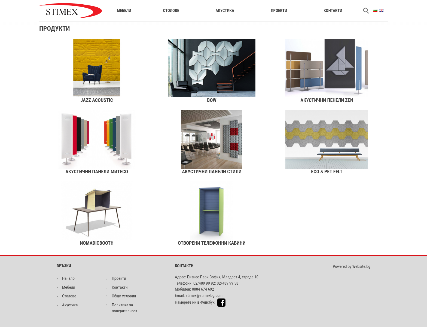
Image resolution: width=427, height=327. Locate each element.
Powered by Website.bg (351, 266)
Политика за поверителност (125, 308)
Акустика (224, 10)
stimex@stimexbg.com (204, 295)
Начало (68, 278)
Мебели (124, 10)
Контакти (333, 10)
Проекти (279, 10)
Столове (171, 10)
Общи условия (124, 296)
